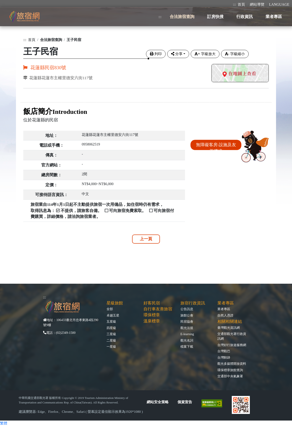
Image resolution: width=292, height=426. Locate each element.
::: (234, 4)
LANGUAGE (279, 4)
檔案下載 (186, 346)
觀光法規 (186, 328)
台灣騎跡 (223, 357)
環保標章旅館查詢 (230, 370)
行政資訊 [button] (244, 16)
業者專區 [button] (274, 16)
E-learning (187, 334)
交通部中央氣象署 (230, 376)
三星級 (111, 334)
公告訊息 (186, 309)
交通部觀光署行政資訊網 (231, 336)
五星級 (111, 321)
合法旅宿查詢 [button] (182, 16)
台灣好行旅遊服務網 (231, 345)
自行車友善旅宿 (157, 309)
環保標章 (151, 315)
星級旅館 (115, 303)
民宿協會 (186, 321)
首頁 (241, 4)
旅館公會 (186, 315)
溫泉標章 (151, 321)
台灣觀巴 (223, 351)
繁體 (3, 423)
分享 (176, 54)
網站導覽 (257, 4)
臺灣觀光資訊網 (228, 327)
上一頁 (146, 239)
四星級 (111, 328)
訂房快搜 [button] (215, 16)
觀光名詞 (186, 340)
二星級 (111, 340)
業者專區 (223, 309)
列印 (156, 54)
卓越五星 (113, 315)
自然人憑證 (225, 315)
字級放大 (205, 54)
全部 (110, 309)
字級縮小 (235, 54)
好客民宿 (151, 303)
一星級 (111, 346)
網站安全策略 (158, 402)
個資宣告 (184, 402)
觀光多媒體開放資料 (231, 363)
